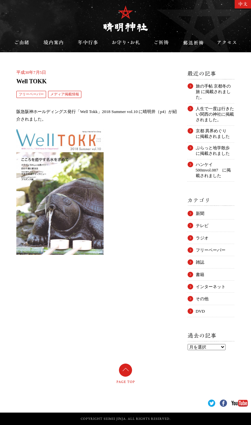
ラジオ (202, 238)
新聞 (200, 213)
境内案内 (53, 42)
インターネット (211, 286)
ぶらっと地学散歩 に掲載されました (215, 148)
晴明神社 (125, 18)
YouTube (239, 403)
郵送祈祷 (193, 42)
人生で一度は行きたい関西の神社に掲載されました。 (215, 108)
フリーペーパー (31, 94)
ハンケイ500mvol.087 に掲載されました (213, 164)
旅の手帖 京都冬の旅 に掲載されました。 (213, 86)
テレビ (202, 225)
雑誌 (200, 262)
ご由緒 (21, 42)
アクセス (227, 42)
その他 (202, 298)
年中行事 (88, 42)
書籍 (200, 274)
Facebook (223, 403)
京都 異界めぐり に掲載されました (213, 131)
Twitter (211, 403)
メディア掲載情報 (64, 94)
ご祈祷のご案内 (161, 42)
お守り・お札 (126, 42)
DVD (200, 311)
